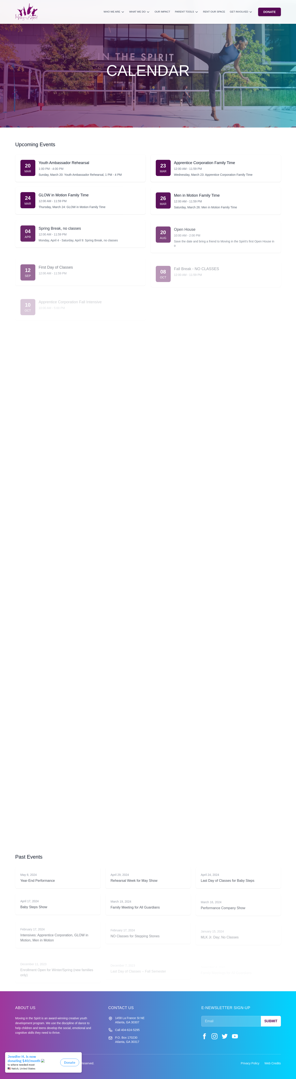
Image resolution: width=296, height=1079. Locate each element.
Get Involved (241, 12)
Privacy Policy (250, 1063)
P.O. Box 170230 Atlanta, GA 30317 (127, 1040)
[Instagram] (214, 1036)
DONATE (269, 12)
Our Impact (162, 11)
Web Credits (273, 1063)
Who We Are (114, 12)
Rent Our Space (214, 11)
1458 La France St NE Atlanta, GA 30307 (130, 1020)
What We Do (139, 12)
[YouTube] (235, 1036)
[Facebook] (204, 1036)
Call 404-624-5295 (127, 1030)
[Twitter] (225, 1036)
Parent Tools (186, 12)
